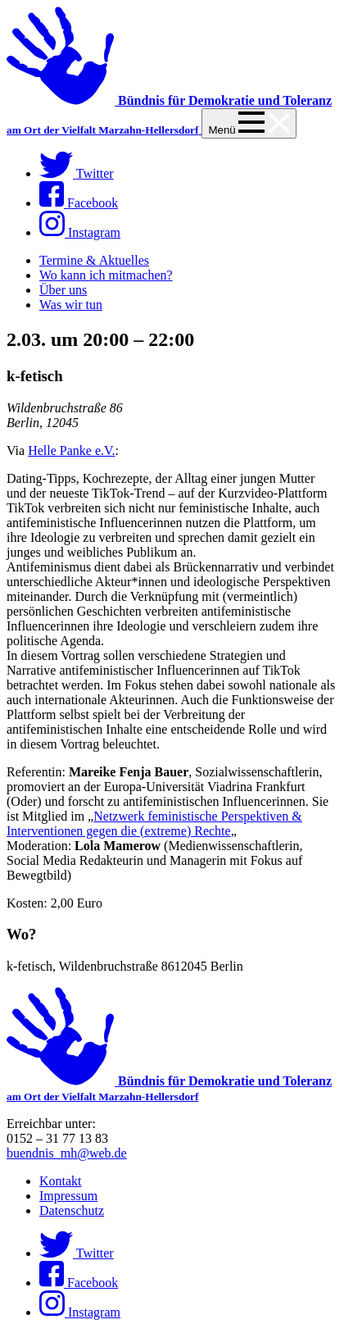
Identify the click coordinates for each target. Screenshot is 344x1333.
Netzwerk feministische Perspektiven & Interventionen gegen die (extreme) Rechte (154, 823)
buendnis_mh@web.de (67, 1153)
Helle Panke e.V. (71, 450)
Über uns (63, 290)
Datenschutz (71, 1210)
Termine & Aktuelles (94, 260)
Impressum (68, 1196)
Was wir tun (70, 305)
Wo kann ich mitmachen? (106, 275)
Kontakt (60, 1181)
